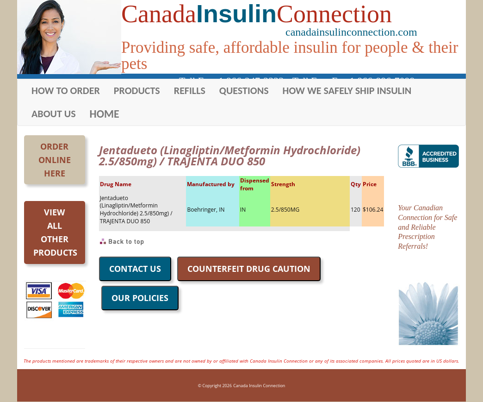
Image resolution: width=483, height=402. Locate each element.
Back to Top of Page (122, 242)
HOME (104, 113)
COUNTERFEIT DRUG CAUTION (248, 268)
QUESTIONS (244, 90)
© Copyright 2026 (215, 386)
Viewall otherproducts (55, 232)
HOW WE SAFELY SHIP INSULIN (347, 90)
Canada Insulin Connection (259, 386)
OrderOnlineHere (54, 160)
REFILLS (189, 90)
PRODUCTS (137, 90)
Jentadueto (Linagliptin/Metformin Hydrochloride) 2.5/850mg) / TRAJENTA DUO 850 (136, 209)
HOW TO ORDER (65, 90)
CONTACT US (135, 268)
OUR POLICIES (139, 297)
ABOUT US (53, 113)
